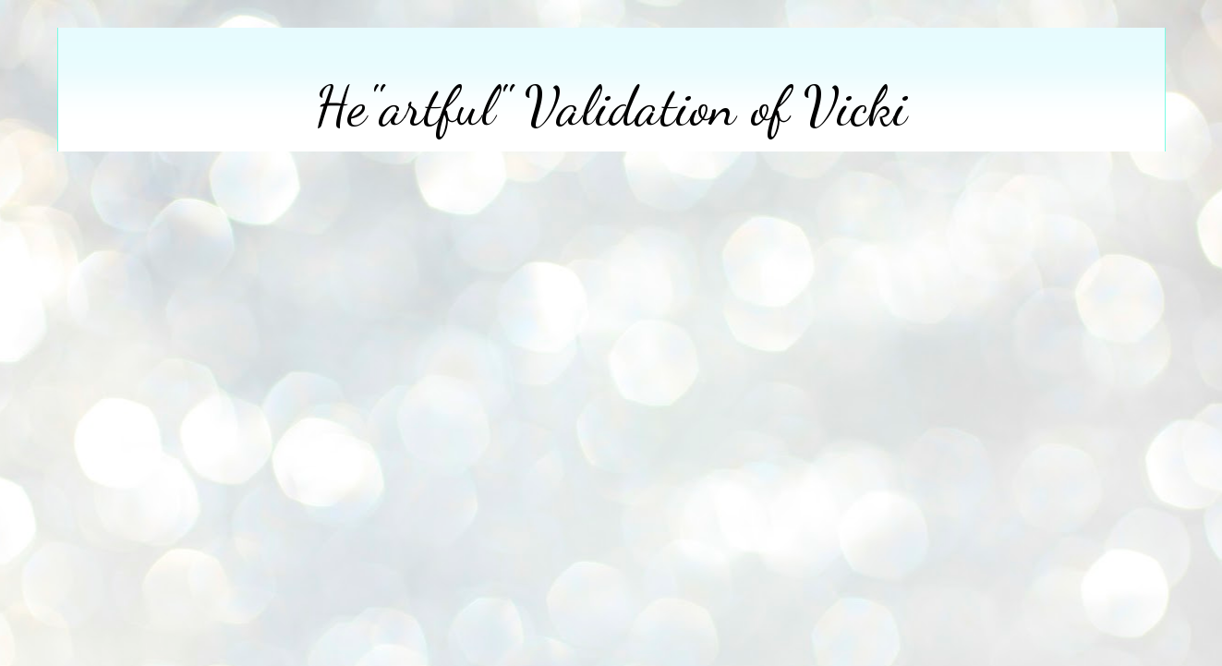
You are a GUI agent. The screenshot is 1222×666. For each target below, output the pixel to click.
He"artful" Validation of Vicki (611, 106)
